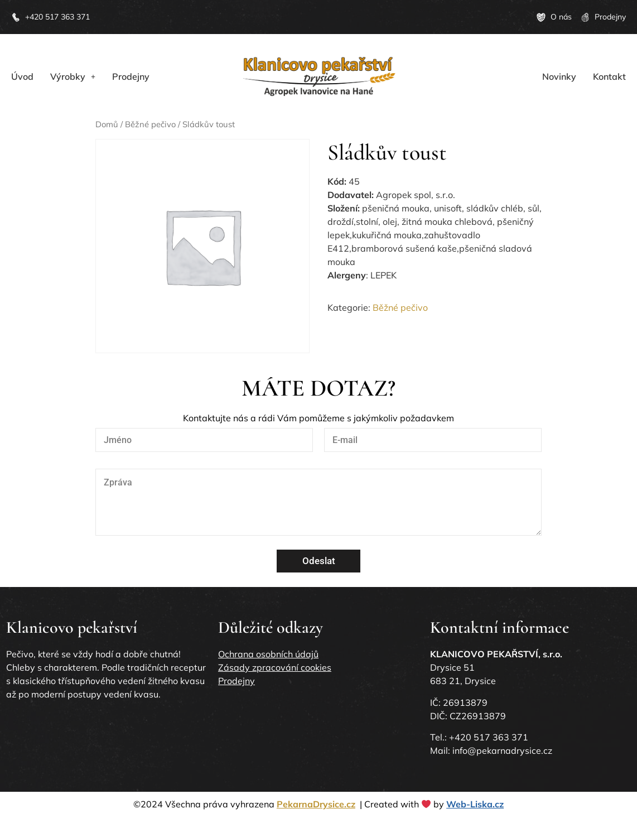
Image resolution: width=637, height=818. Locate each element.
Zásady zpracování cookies (274, 667)
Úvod (22, 76)
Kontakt (609, 76)
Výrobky (72, 76)
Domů (106, 124)
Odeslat (318, 560)
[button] (72, 76)
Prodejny (130, 76)
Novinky (559, 76)
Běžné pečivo (150, 124)
